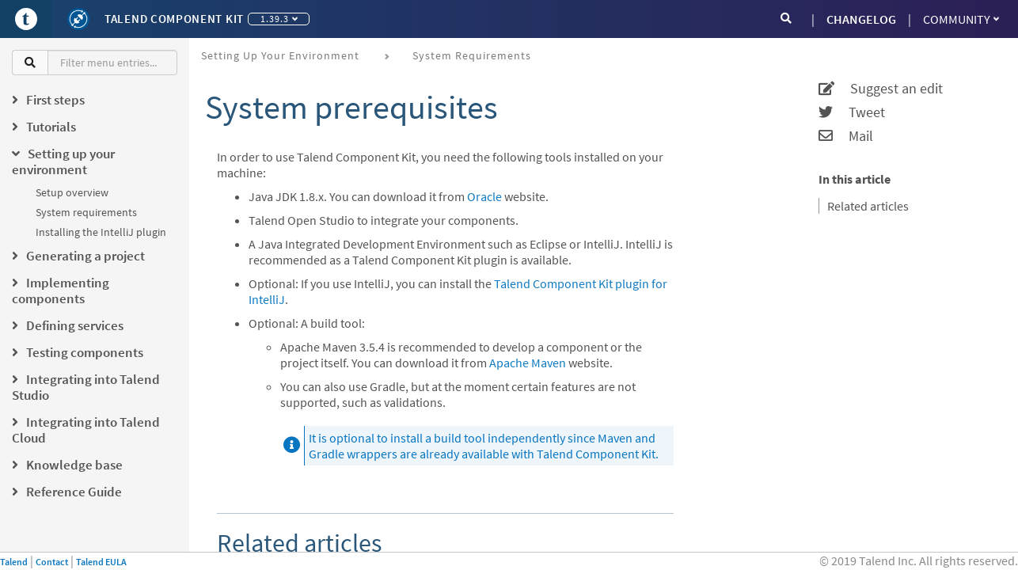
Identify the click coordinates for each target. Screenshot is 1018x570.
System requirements (86, 212)
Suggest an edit (881, 89)
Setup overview (72, 192)
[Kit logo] (78, 19)
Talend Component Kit (174, 18)
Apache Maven (527, 362)
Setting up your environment (280, 55)
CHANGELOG (861, 19)
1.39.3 (279, 19)
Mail (846, 136)
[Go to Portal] (26, 19)
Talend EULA (101, 562)
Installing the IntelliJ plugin (101, 232)
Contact (52, 562)
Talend (14, 562)
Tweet (852, 112)
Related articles (868, 206)
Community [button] (961, 19)
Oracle (484, 196)
